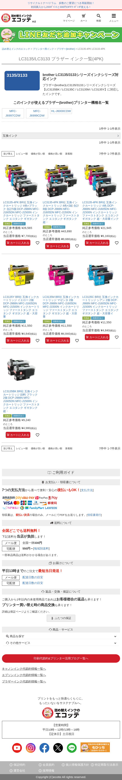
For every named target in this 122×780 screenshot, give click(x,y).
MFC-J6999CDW (37, 113)
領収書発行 (94, 514)
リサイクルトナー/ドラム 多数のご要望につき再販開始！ (61, 3)
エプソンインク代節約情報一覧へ (24, 675)
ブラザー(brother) (66, 49)
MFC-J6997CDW (13, 113)
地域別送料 (41, 548)
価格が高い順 (55, 153)
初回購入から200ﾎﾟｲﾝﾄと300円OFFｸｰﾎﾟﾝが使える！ (61, 6)
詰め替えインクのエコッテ (16, 49)
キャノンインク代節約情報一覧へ (24, 668)
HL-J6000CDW (61, 111)
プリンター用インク (43, 49)
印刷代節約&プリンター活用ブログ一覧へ (61, 658)
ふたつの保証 (61, 618)
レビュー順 (22, 153)
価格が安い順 (38, 153)
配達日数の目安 (32, 577)
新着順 (68, 153)
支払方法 (87, 490)
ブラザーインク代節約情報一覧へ (24, 681)
